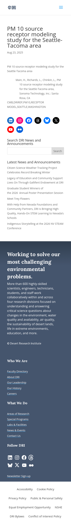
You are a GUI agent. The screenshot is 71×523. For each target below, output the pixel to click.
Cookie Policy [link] (45, 489)
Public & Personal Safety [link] (46, 498)
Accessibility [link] (25, 489)
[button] (61, 10)
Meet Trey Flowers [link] (18, 198)
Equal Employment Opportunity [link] (30, 507)
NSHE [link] (58, 507)
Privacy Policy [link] (17, 498)
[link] (12, 7)
